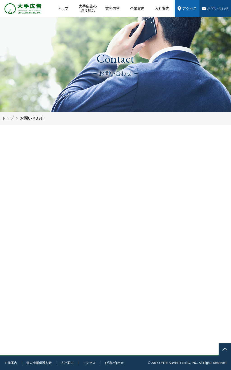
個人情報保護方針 (39, 363)
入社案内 (162, 8)
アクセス (189, 8)
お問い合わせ (218, 8)
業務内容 (112, 8)
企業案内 (137, 8)
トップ (63, 8)
